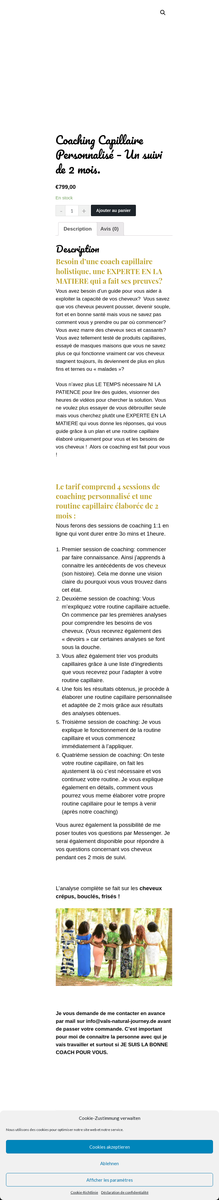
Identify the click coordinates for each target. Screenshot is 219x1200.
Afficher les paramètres (109, 1180)
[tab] (77, 229)
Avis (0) (109, 229)
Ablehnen (109, 1163)
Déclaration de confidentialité (124, 1192)
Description (78, 229)
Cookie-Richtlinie (84, 1192)
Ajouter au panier (113, 210)
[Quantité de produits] (72, 210)
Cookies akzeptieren (109, 1147)
